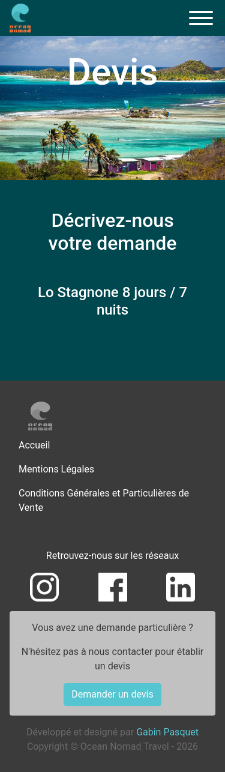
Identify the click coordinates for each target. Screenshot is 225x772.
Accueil (34, 445)
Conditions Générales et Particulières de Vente (104, 500)
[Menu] (201, 18)
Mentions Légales (56, 469)
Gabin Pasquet (167, 732)
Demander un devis (112, 694)
